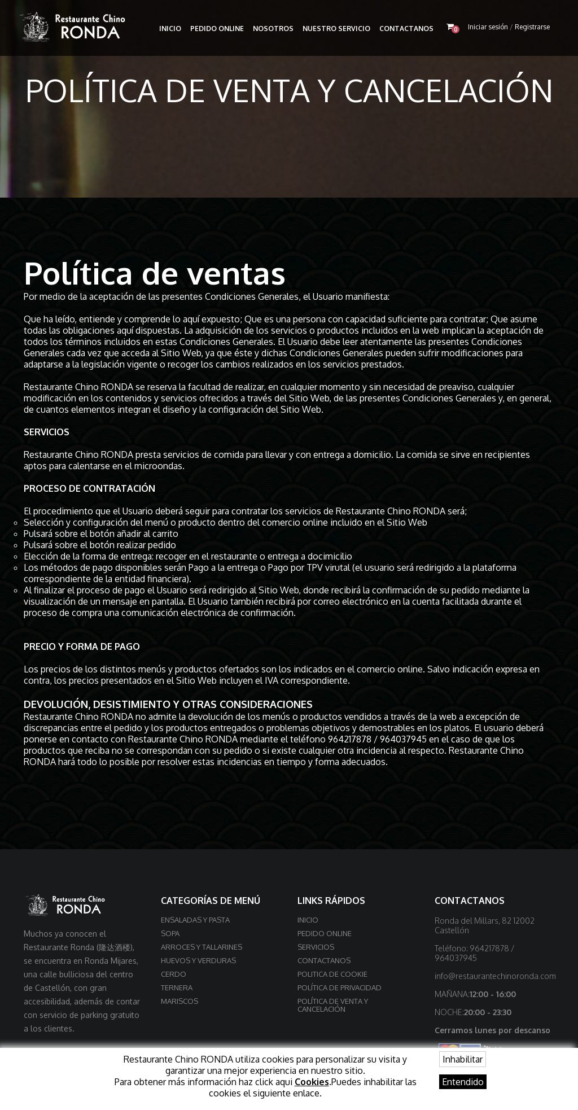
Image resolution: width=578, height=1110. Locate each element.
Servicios (315, 946)
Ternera (176, 987)
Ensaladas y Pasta (195, 919)
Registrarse (532, 27)
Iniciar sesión (488, 27)
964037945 (403, 739)
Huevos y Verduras (198, 960)
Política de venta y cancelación (332, 1005)
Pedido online (217, 28)
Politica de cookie (332, 973)
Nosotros (273, 28)
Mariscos (179, 1001)
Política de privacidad (339, 987)
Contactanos (406, 28)
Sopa (170, 933)
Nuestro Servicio (336, 28)
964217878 (349, 739)
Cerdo (173, 973)
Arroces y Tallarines (201, 946)
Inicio (170, 28)
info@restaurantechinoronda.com (495, 976)
